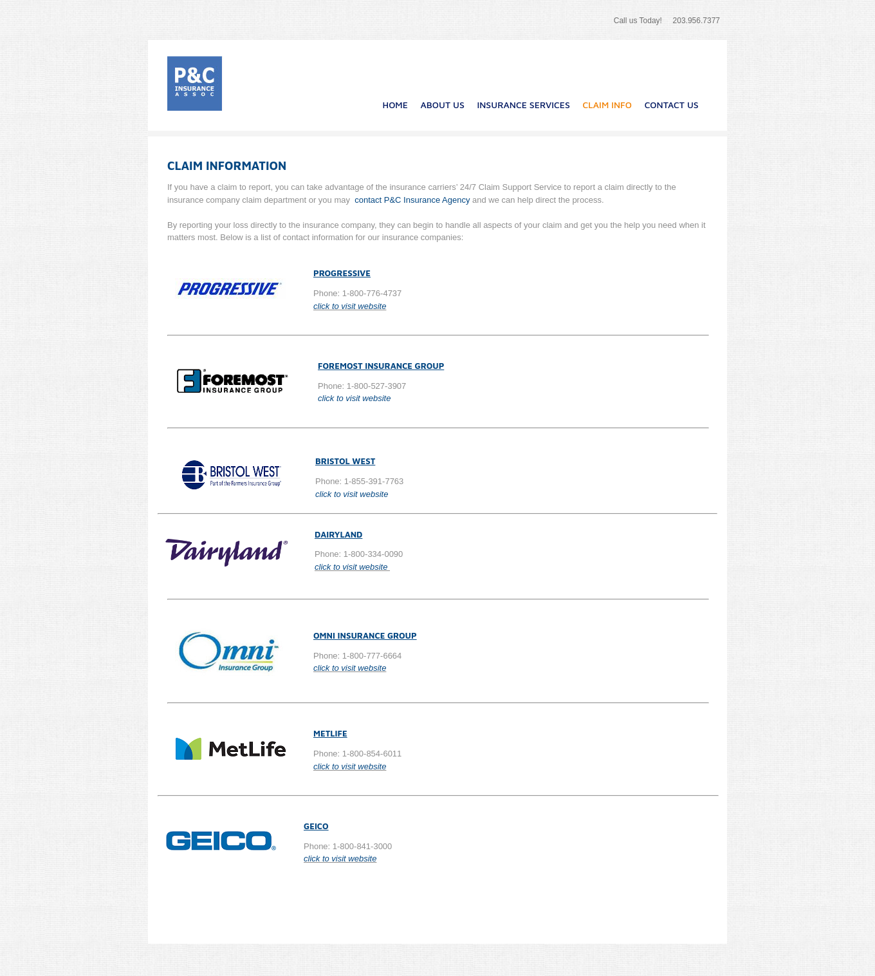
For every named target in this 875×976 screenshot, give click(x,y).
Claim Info (607, 104)
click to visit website (349, 306)
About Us (443, 104)
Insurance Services (523, 104)
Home (395, 104)
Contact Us (672, 104)
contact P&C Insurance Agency (413, 200)
